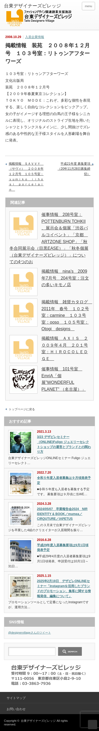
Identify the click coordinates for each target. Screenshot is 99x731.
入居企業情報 (34, 37)
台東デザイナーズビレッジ (38, 720)
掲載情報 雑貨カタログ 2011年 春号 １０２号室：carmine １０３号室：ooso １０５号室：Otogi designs (66, 315)
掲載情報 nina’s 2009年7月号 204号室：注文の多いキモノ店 (65, 278)
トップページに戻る (22, 409)
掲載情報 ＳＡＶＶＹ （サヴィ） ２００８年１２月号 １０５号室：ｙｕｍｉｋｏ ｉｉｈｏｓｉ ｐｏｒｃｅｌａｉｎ (26, 176)
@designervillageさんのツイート (29, 632)
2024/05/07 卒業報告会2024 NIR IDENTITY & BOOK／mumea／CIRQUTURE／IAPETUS (62, 514)
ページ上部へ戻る (92, 724)
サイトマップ (16, 698)
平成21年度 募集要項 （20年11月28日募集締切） (75, 169)
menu (88, 6)
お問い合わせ (16, 709)
